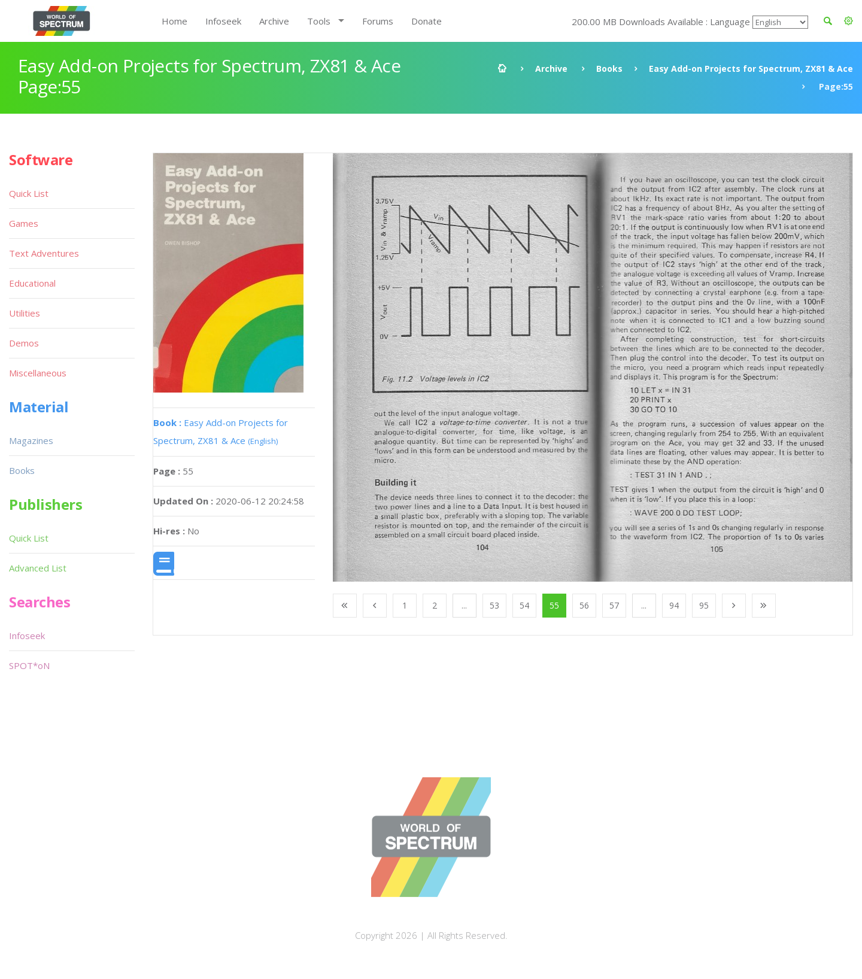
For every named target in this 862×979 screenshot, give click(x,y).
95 (704, 605)
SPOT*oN (29, 665)
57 (614, 605)
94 (674, 605)
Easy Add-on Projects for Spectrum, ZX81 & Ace (751, 68)
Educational (32, 283)
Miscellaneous (37, 373)
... (464, 605)
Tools (318, 21)
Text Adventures (44, 253)
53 (494, 605)
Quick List (28, 193)
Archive (274, 21)
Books (609, 68)
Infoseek (223, 21)
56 (584, 605)
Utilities (24, 313)
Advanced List (37, 568)
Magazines (31, 440)
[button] (848, 21)
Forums (377, 21)
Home (174, 21)
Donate (426, 21)
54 (524, 605)
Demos (24, 343)
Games (23, 223)
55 (554, 605)
